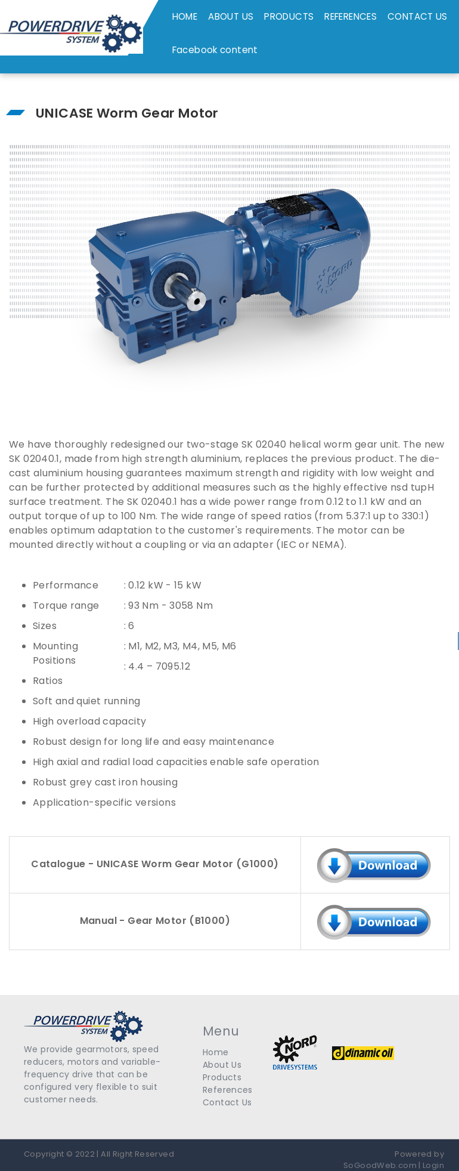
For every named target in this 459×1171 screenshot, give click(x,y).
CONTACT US (417, 16)
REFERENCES (350, 16)
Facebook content (215, 50)
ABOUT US (230, 16)
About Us (222, 1065)
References (228, 1090)
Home (216, 1052)
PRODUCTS (289, 16)
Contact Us (227, 1102)
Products (222, 1077)
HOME (185, 16)
